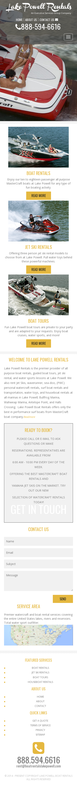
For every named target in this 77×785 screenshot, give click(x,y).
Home (40, 696)
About (40, 701)
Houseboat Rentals (40, 682)
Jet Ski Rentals (40, 672)
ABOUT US (31, 19)
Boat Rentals (40, 668)
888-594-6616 (41, 26)
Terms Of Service (40, 725)
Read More (38, 195)
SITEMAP (40, 734)
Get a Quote (40, 720)
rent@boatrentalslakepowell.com (38, 765)
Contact (40, 706)
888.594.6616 (38, 760)
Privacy (40, 730)
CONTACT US (47, 19)
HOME (19, 19)
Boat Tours (40, 677)
